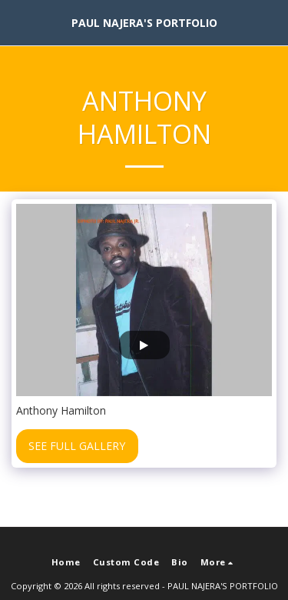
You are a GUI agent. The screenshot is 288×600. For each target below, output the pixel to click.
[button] (17, 22)
